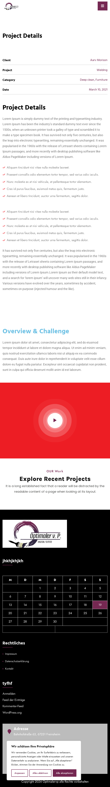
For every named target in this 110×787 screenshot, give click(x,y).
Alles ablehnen (40, 773)
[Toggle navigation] (102, 6)
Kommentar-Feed (13, 706)
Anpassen (20, 773)
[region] (44, 760)
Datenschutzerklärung (17, 661)
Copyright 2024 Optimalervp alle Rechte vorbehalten (55, 781)
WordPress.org (12, 712)
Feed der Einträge (14, 700)
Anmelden (9, 693)
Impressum (11, 654)
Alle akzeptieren (64, 773)
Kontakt (9, 669)
